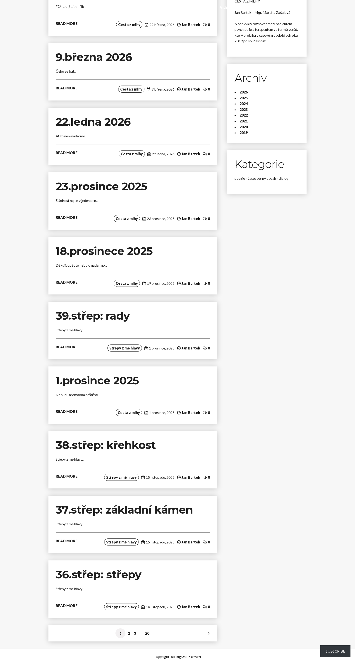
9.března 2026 (94, 57)
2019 (244, 132)
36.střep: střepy (98, 574)
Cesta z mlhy (78, 7)
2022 (244, 115)
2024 (244, 103)
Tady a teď (194, 7)
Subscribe (335, 651)
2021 (244, 121)
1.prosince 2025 (97, 380)
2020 (244, 127)
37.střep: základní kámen (126, 509)
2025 (244, 98)
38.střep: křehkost (107, 445)
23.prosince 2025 (101, 186)
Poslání (263, 7)
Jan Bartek (191, 24)
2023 (244, 109)
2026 (244, 92)
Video (225, 7)
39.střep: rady (93, 315)
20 (147, 633)
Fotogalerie (243, 7)
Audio (211, 7)
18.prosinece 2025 (104, 251)
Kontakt (297, 7)
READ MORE (66, 23)
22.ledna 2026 (93, 121)
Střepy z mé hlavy (166, 7)
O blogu (280, 7)
